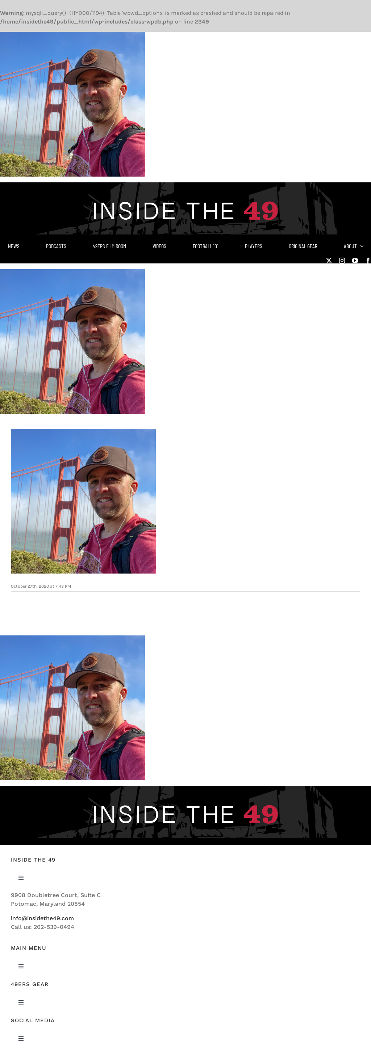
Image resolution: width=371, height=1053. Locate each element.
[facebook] (368, 260)
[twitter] (329, 260)
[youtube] (355, 260)
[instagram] (342, 260)
